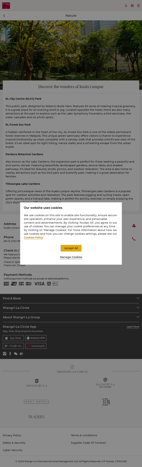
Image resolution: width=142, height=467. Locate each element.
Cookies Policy (33, 237)
